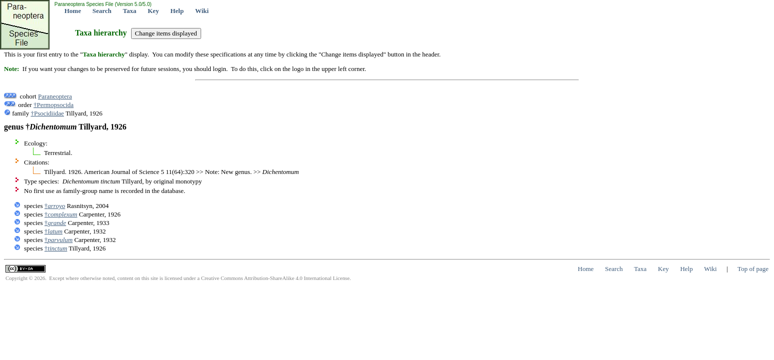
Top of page (752, 268)
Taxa (130, 10)
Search (102, 10)
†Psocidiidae (47, 113)
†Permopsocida (54, 104)
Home (73, 10)
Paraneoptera (55, 96)
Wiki (202, 10)
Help (177, 10)
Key (153, 10)
